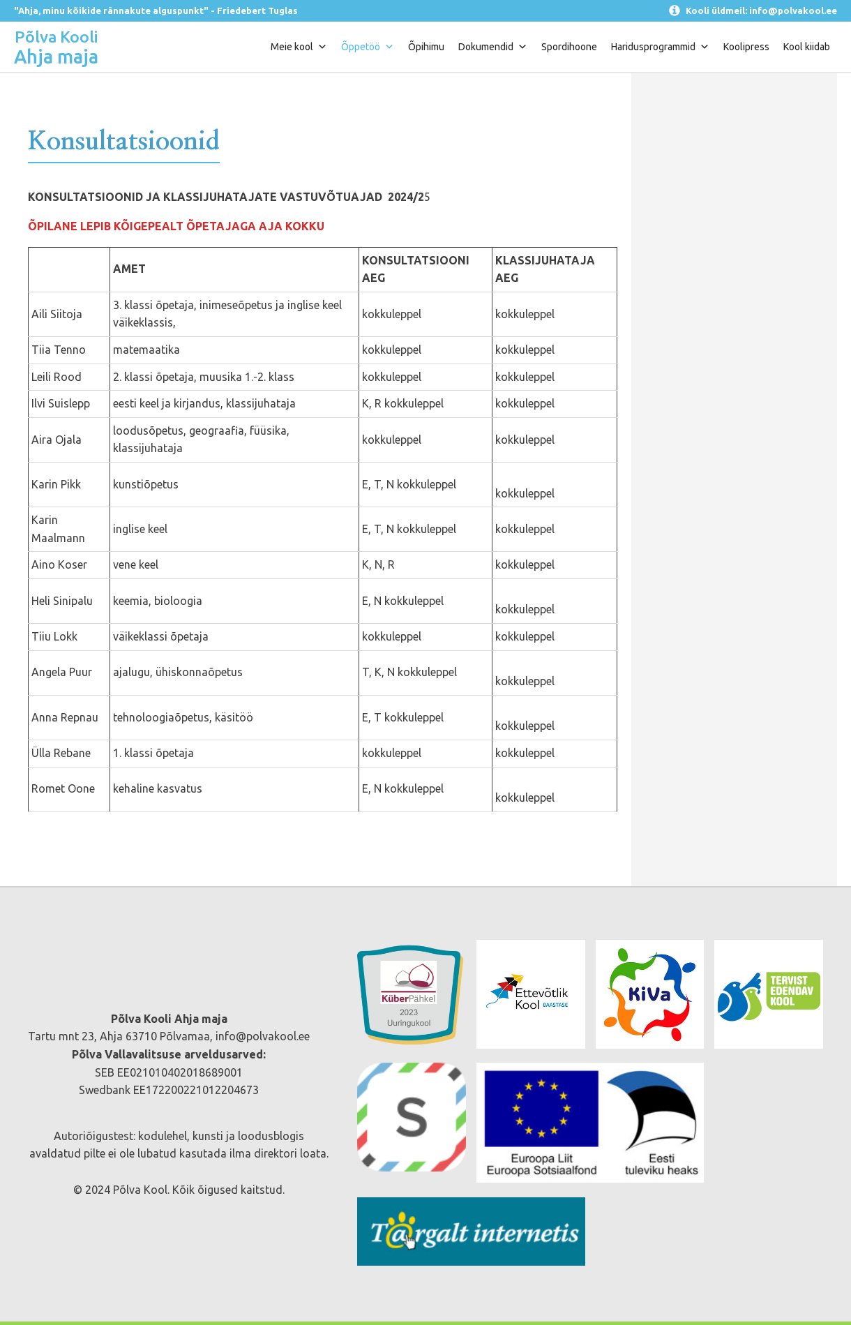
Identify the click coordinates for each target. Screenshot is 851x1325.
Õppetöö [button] (367, 46)
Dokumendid (492, 46)
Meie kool (299, 46)
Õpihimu (426, 46)
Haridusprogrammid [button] (660, 46)
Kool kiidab (806, 46)
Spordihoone (569, 46)
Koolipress (746, 46)
